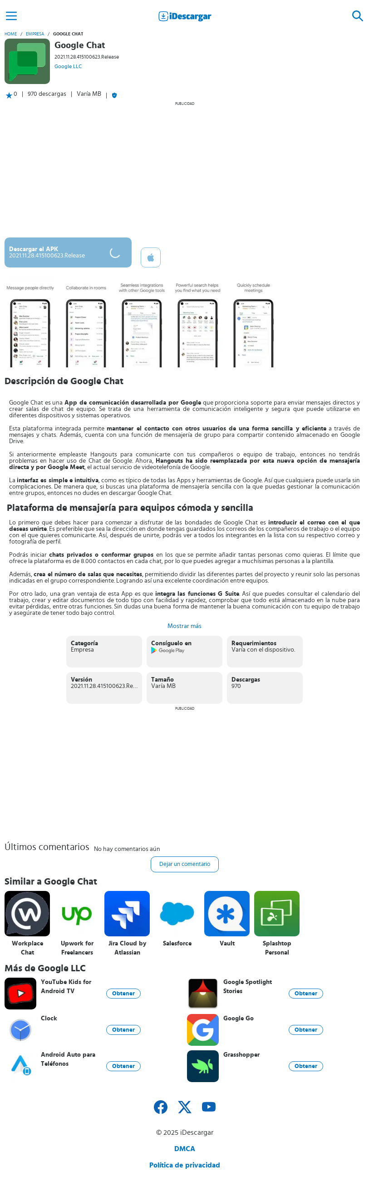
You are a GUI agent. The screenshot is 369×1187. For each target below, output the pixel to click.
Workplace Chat (27, 948)
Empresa (35, 34)
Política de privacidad (184, 1165)
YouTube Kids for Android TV (66, 986)
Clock (49, 1018)
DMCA (184, 1148)
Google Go (238, 1018)
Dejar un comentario (184, 864)
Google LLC (68, 66)
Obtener (123, 993)
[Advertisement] (184, 169)
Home (11, 34)
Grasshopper (241, 1055)
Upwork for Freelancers (77, 948)
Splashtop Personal (277, 948)
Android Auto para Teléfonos (68, 1059)
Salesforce (177, 943)
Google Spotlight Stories (247, 986)
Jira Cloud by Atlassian (127, 948)
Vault (227, 943)
